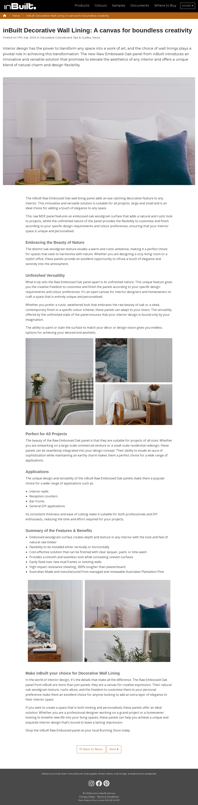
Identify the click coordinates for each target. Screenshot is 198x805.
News (16, 15)
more (187, 5)
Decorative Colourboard (56, 37)
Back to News (91, 749)
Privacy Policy (87, 796)
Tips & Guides (82, 37)
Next (113, 749)
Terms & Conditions (108, 796)
